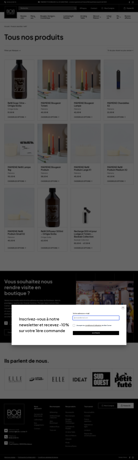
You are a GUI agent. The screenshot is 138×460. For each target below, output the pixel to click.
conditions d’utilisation (93, 325)
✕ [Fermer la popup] (123, 307)
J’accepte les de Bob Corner (94, 325)
